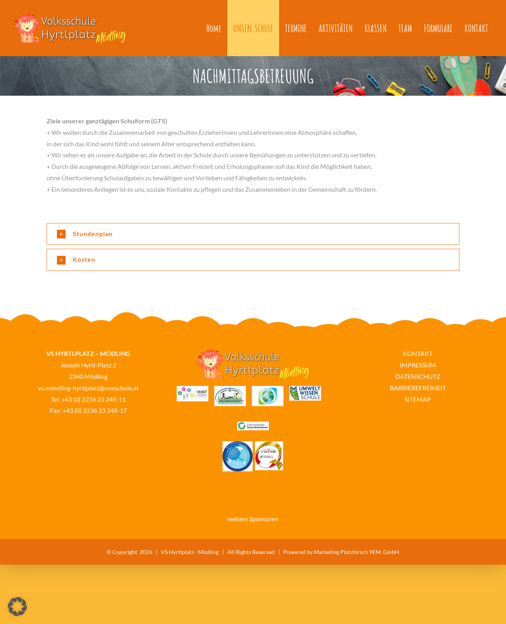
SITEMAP (417, 399)
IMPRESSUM (418, 365)
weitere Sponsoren (252, 518)
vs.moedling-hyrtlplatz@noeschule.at (88, 387)
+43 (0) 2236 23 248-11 (93, 399)
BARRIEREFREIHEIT (418, 387)
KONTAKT (417, 353)
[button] (253, 234)
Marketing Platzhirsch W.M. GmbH (356, 551)
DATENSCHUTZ (417, 376)
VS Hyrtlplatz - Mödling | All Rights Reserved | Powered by (237, 551)
